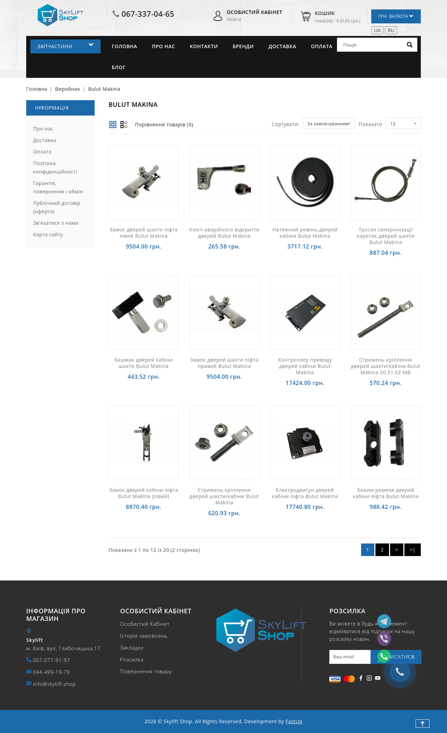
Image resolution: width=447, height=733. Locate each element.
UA (377, 30)
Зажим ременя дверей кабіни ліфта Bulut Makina (386, 493)
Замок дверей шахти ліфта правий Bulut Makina (224, 362)
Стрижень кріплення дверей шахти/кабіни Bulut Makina (224, 496)
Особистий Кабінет (144, 624)
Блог (119, 67)
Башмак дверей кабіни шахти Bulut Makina (144, 362)
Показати (370, 124)
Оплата (322, 46)
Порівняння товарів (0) (164, 124)
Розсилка (132, 659)
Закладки (132, 647)
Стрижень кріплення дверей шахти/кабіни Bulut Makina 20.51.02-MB (385, 366)
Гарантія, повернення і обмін (58, 187)
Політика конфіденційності (55, 167)
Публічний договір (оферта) (56, 207)
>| (413, 549)
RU (391, 30)
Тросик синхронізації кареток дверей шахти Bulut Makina (386, 235)
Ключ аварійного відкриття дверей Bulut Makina (224, 232)
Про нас (163, 46)
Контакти (204, 46)
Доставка (282, 46)
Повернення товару (146, 671)
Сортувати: (285, 124)
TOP (423, 723)
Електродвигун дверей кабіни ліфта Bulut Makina (305, 493)
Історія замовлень (143, 635)
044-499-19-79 (51, 672)
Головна (124, 46)
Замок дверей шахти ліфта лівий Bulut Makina (144, 232)
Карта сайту (48, 234)
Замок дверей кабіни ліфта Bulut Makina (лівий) (143, 493)
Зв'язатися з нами (56, 223)
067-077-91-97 (51, 660)
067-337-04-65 (148, 13)
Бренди (243, 46)
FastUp (294, 721)
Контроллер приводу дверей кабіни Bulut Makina (305, 366)
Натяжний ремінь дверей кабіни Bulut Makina (304, 232)
